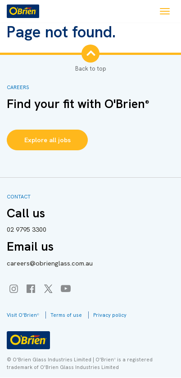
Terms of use (66, 315)
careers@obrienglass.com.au (50, 263)
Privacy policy (110, 315)
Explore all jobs (47, 140)
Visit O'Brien (23, 315)
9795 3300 (26, 229)
